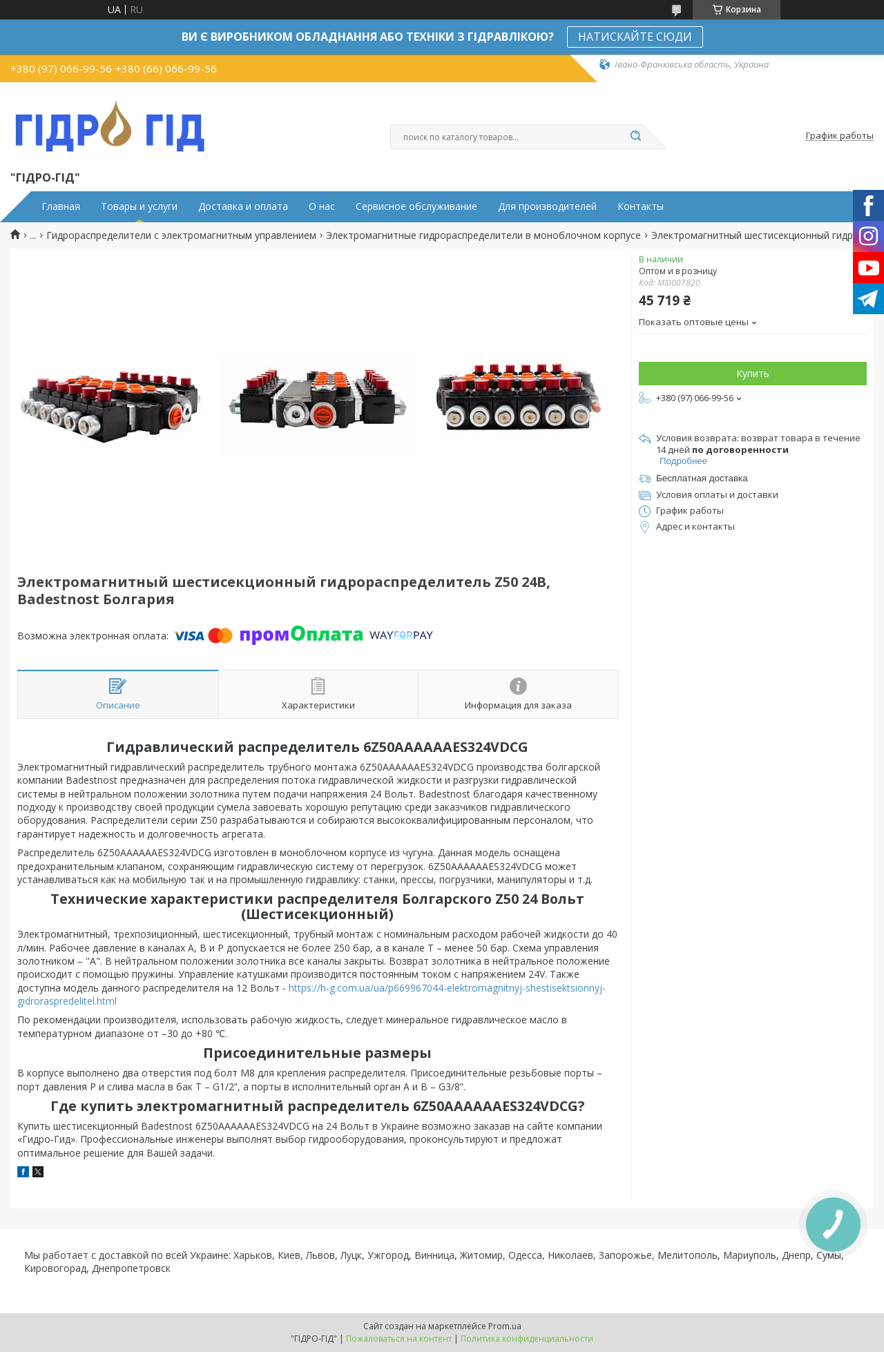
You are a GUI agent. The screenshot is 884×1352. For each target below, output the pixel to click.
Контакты (640, 206)
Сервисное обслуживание (416, 206)
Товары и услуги (139, 206)
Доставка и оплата (243, 206)
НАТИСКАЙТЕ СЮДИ (635, 36)
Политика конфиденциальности (527, 1338)
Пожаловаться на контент (399, 1338)
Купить (752, 373)
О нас (322, 206)
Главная (60, 206)
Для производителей (547, 206)
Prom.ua (504, 1326)
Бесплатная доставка (702, 478)
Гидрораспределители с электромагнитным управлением (181, 235)
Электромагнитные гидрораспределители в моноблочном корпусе (483, 235)
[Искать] (635, 136)
